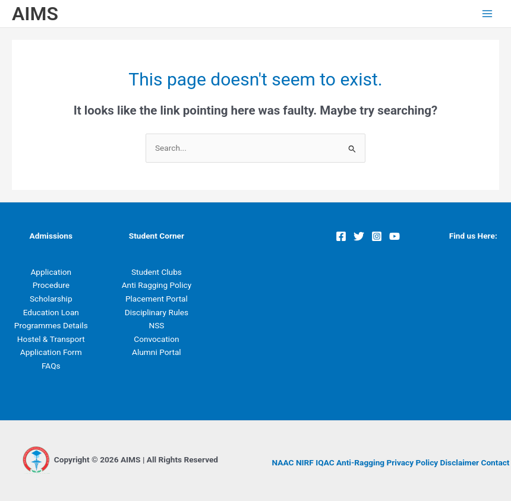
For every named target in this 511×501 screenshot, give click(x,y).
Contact (495, 462)
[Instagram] (376, 236)
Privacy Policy (413, 462)
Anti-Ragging (360, 462)
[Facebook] (341, 236)
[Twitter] (359, 236)
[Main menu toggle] (487, 14)
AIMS (35, 13)
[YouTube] (394, 236)
